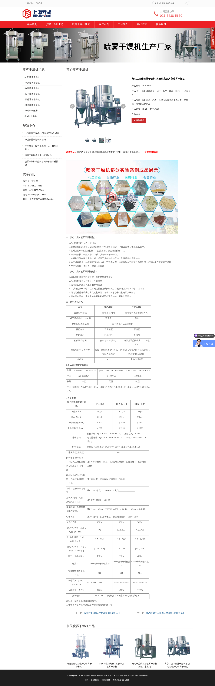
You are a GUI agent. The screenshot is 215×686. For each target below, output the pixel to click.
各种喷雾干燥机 (32, 105)
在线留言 (142, 24)
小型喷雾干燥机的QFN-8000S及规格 (42, 133)
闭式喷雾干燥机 (32, 83)
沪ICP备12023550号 (139, 675)
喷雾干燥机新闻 (81, 24)
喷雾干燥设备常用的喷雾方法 (38, 155)
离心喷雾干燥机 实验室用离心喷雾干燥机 (165, 613)
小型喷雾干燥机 (32, 77)
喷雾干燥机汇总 (54, 24)
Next (123, 106)
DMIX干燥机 (31, 116)
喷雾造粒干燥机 (32, 99)
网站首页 (32, 24)
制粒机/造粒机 (31, 110)
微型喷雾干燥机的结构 (35, 139)
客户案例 (104, 24)
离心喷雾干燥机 (32, 94)
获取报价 (138, 120)
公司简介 (123, 24)
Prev (72, 106)
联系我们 (161, 24)
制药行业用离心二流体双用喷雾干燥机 (102, 613)
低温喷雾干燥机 (32, 88)
